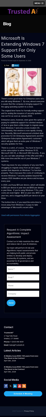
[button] (39, 3)
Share (15, 65)
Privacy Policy (29, 411)
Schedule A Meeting (23, 393)
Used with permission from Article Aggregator (20, 215)
